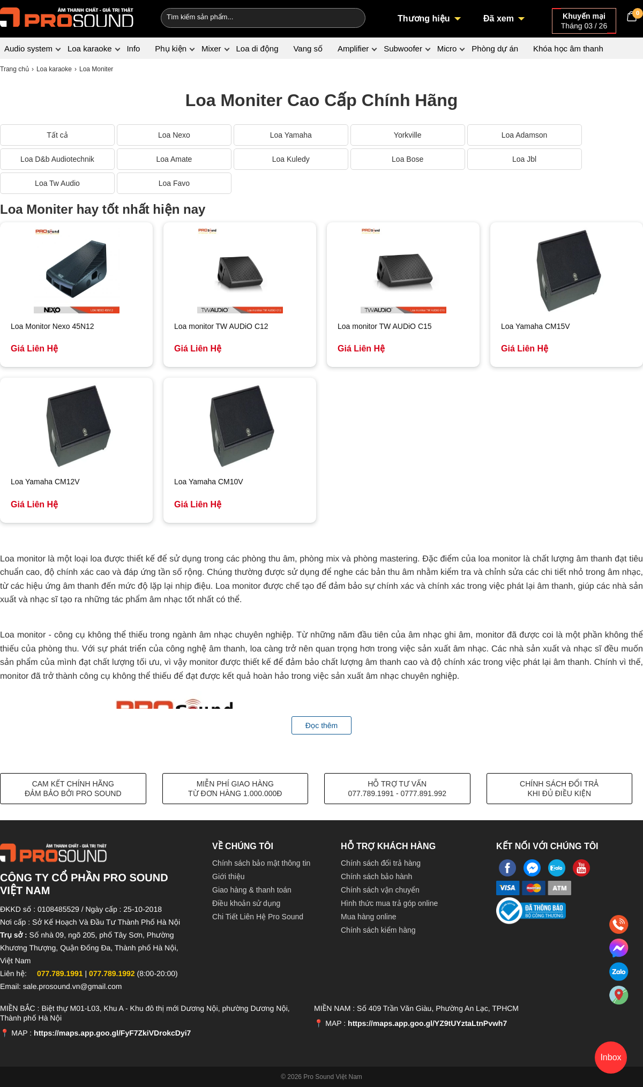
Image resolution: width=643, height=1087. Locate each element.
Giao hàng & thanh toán (251, 890)
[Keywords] (245, 17)
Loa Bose (407, 159)
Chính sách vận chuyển (380, 890)
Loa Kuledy (291, 159)
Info (133, 48)
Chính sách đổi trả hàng (381, 863)
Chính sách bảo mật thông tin (261, 863)
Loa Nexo (174, 135)
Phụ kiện (170, 48)
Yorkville (408, 135)
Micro (447, 48)
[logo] (67, 16)
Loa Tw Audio (57, 183)
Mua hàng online (369, 916)
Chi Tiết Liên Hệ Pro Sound (257, 916)
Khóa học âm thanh (568, 48)
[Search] (350, 17)
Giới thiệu (228, 876)
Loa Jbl (524, 159)
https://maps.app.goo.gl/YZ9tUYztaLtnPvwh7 (427, 1023)
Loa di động (257, 48)
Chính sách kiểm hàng (378, 930)
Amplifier (353, 48)
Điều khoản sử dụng (246, 903)
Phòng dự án (495, 48)
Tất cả (57, 135)
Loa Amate (174, 159)
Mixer (211, 48)
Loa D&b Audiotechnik (57, 159)
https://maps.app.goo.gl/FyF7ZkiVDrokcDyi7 (112, 1033)
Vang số (308, 48)
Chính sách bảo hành (376, 876)
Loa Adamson (525, 135)
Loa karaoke (90, 48)
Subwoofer (403, 48)
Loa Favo (174, 183)
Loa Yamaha (291, 135)
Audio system (28, 48)
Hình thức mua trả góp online (389, 903)
